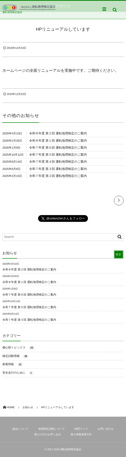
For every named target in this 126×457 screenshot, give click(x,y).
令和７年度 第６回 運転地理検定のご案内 (58, 147)
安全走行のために (17, 373)
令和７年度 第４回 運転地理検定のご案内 (58, 161)
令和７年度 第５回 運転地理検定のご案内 (58, 154)
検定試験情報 (15, 356)
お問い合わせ (106, 429)
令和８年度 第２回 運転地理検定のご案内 (58, 133)
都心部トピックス (18, 348)
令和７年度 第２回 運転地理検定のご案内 (58, 176)
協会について (20, 429)
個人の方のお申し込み (47, 434)
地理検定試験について (51, 429)
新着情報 (12, 364)
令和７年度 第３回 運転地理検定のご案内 (58, 169)
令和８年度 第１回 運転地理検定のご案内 (58, 140)
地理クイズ (81, 429)
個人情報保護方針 (81, 434)
